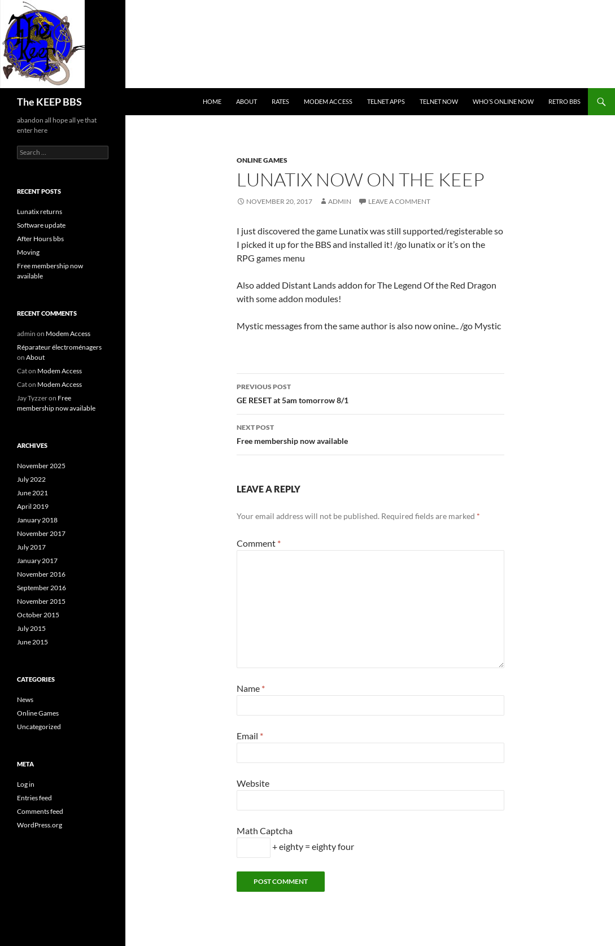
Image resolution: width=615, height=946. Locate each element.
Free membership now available (370, 433)
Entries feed (34, 798)
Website (253, 783)
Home (212, 101)
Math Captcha (265, 830)
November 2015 (41, 601)
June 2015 (32, 642)
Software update (41, 225)
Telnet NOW (439, 101)
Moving (28, 252)
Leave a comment (399, 201)
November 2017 (41, 533)
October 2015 (38, 615)
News (25, 699)
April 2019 (33, 506)
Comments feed (40, 811)
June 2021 (32, 493)
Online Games (262, 160)
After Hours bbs (40, 238)
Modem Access (328, 101)
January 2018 (37, 520)
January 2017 (37, 560)
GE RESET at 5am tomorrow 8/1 (370, 392)
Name (251, 688)
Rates (280, 101)
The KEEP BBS (49, 101)
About (246, 101)
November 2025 (41, 465)
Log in (25, 784)
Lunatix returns (39, 211)
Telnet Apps (386, 101)
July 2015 (31, 628)
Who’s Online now (503, 101)
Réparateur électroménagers (59, 347)
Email (250, 735)
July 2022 (31, 479)
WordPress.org (39, 825)
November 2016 (41, 574)
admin (339, 201)
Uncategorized (39, 726)
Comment (259, 543)
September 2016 (41, 587)
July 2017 (31, 547)
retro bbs (564, 101)
